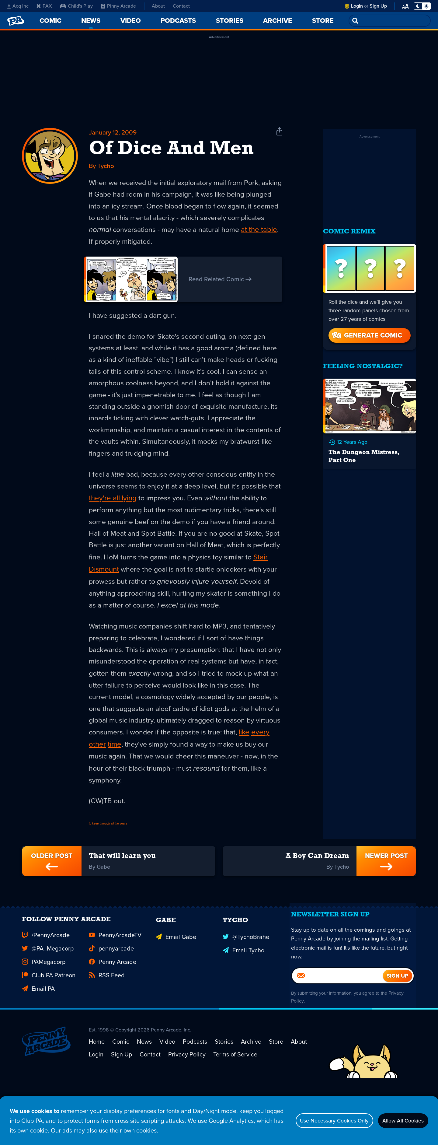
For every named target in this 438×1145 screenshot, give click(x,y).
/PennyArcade (46, 986)
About (158, 5)
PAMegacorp (43, 1013)
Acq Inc (18, 5)
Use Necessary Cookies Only (318, 1120)
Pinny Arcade (118, 5)
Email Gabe (176, 986)
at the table (127, 247)
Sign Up (378, 5)
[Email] (337, 1035)
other (162, 774)
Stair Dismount (179, 583)
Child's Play (76, 5)
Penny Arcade (112, 1013)
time (179, 774)
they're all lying (155, 510)
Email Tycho (243, 1000)
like (126, 774)
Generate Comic (366, 327)
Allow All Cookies (398, 1120)
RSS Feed (107, 1026)
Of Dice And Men (171, 151)
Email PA (38, 1040)
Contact (181, 5)
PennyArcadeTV (115, 986)
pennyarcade (111, 1000)
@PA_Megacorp (48, 1000)
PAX (44, 5)
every (143, 774)
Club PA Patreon (48, 1026)
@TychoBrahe (246, 986)
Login (357, 5)
